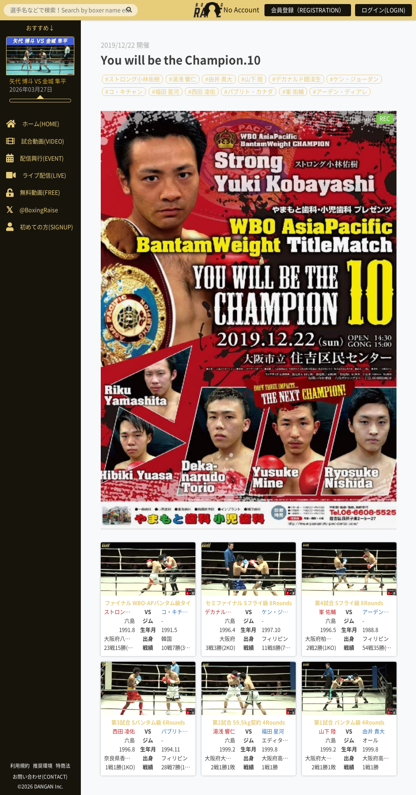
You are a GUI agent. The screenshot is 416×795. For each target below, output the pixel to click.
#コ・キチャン (124, 91)
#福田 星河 (165, 91)
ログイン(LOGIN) (383, 10)
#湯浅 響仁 (182, 79)
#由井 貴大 (218, 79)
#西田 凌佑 (201, 91)
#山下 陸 (252, 79)
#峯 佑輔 (293, 91)
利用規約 (20, 765)
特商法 (63, 765)
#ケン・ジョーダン (354, 79)
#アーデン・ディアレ (340, 91)
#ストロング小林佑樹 (132, 79)
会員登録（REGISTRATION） (307, 10)
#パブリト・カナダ (248, 91)
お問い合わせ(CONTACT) (40, 776)
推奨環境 (43, 765)
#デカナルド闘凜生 (296, 79)
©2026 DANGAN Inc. (40, 786)
